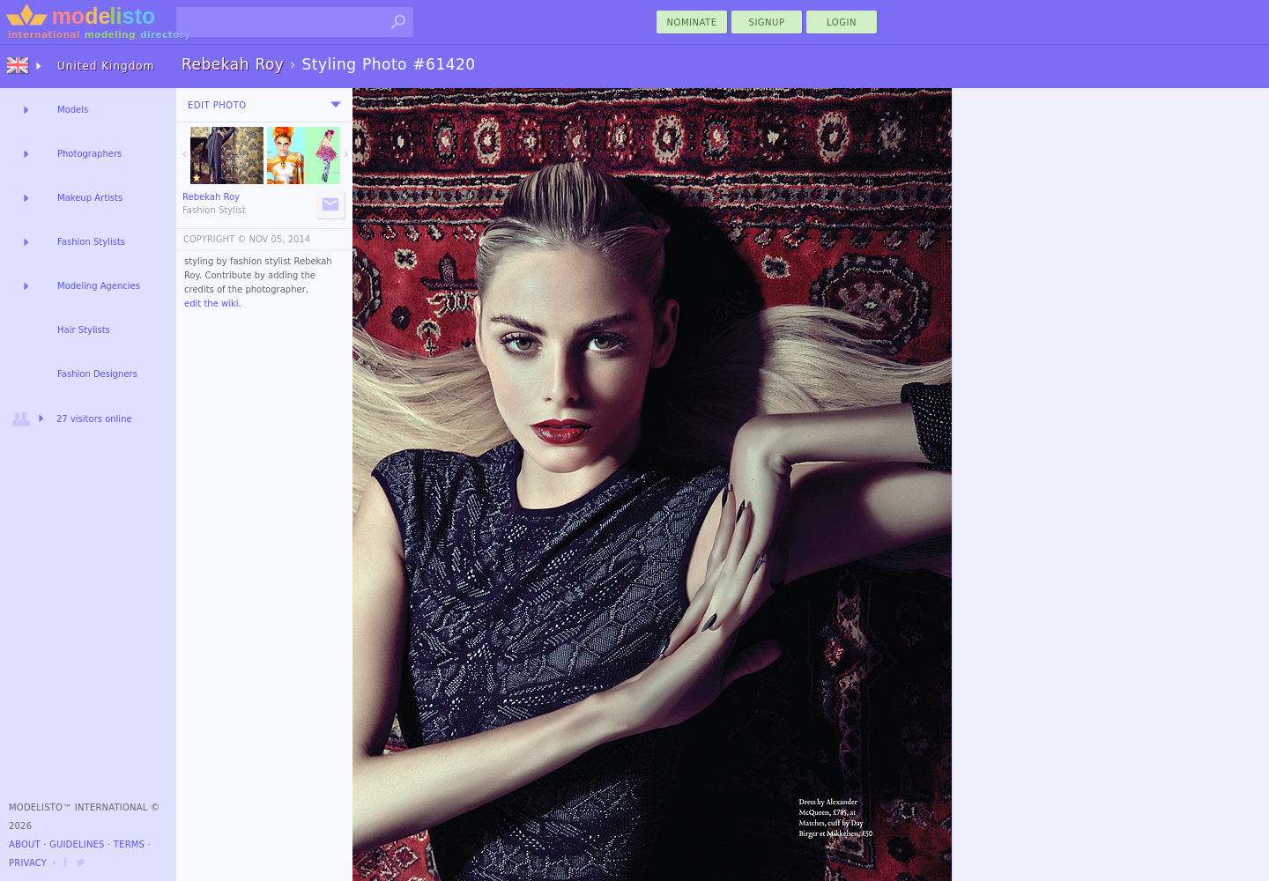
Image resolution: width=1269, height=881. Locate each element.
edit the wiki (211, 303)
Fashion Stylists (91, 242)
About (25, 844)
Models (72, 110)
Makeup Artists (89, 198)
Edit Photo (217, 105)
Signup (767, 22)
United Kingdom (105, 66)
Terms (129, 844)
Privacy (28, 863)
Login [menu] (842, 22)
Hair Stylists (83, 330)
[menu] (336, 105)
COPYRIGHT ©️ (214, 239)
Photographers (89, 154)
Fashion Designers (97, 374)
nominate (692, 22)
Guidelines (77, 844)
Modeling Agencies (98, 286)
